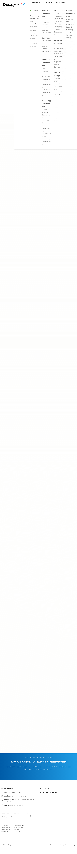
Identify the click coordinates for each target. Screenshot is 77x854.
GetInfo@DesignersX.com (17, 796)
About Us (36, 7)
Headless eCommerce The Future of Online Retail (5, 829)
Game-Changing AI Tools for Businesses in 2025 (30, 817)
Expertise (47, 2)
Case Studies (60, 2)
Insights (48, 7)
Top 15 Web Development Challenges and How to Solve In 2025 (6, 817)
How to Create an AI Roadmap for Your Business (19, 829)
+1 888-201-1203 (16, 793)
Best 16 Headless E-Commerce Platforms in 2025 (18, 817)
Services (36, 2)
